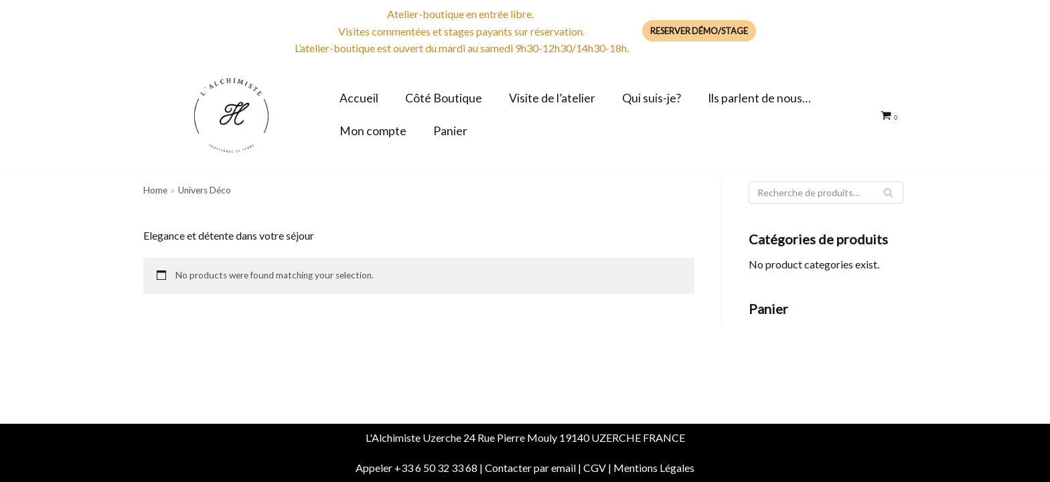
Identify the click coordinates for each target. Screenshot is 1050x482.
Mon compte (373, 131)
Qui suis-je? (651, 98)
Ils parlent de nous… (759, 98)
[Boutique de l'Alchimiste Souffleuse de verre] (231, 115)
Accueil (359, 98)
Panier (450, 131)
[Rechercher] (826, 192)
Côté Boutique (443, 98)
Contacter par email (530, 467)
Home (155, 190)
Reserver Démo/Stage (699, 30)
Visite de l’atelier (552, 98)
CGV (594, 467)
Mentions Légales (653, 467)
